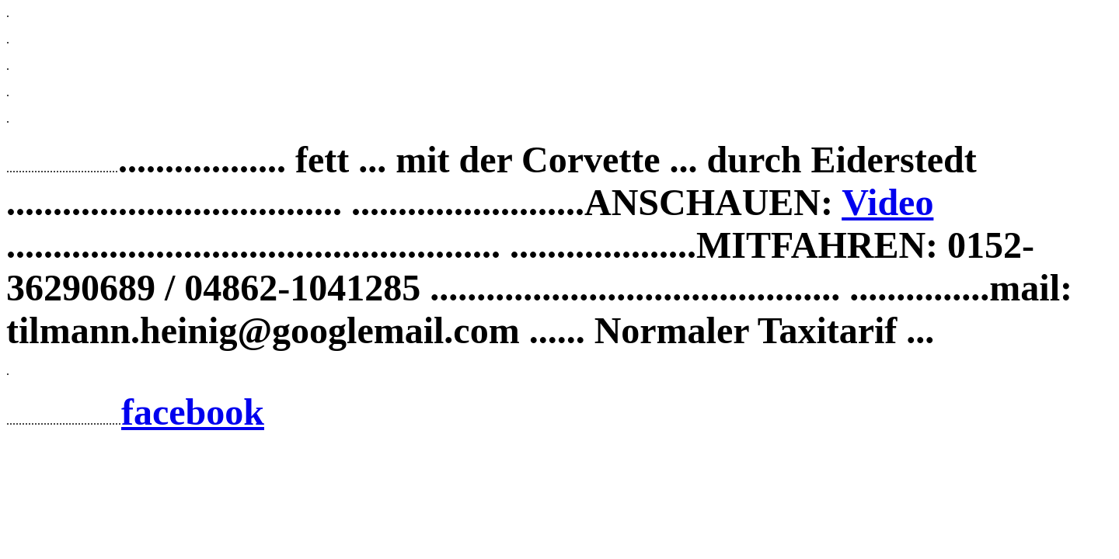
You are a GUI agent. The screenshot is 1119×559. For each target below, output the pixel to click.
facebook (192, 411)
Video (887, 202)
